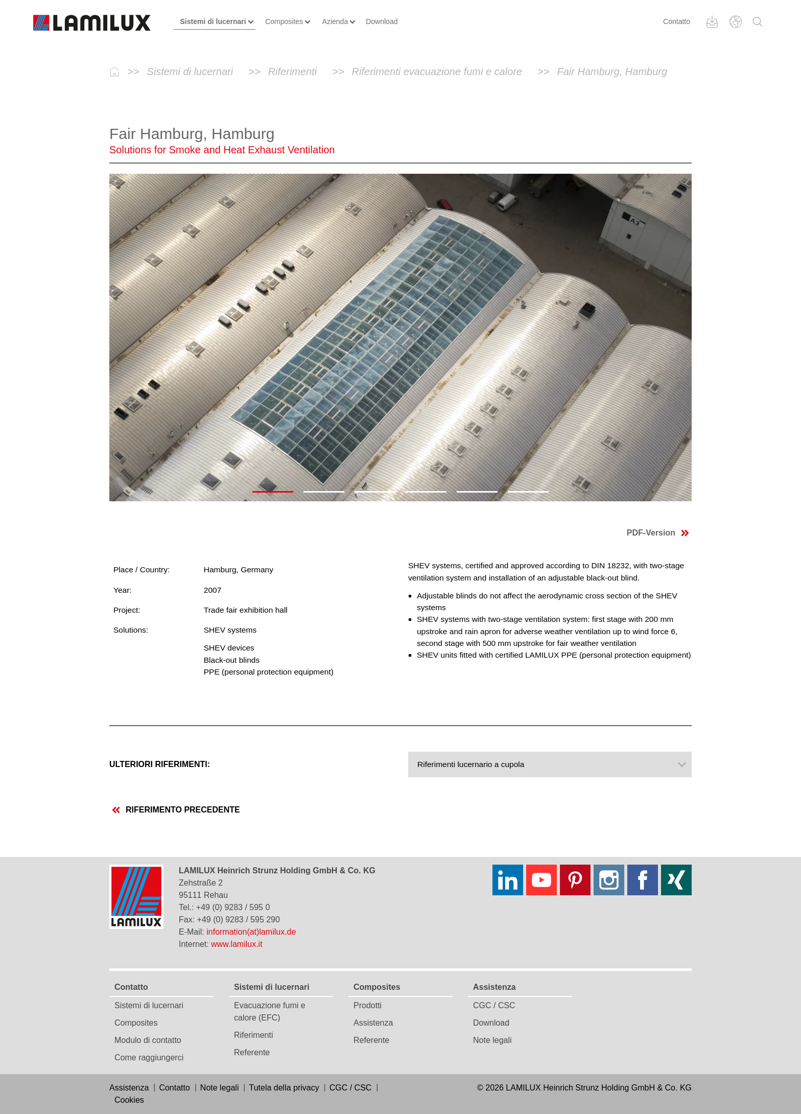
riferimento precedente (176, 809)
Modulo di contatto (147, 1040)
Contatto (676, 21)
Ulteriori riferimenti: (159, 764)
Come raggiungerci (148, 1057)
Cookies (129, 1100)
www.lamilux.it (236, 944)
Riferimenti (253, 1035)
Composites (135, 1022)
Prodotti (368, 1005)
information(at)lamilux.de (251, 931)
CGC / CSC (494, 1005)
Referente (252, 1052)
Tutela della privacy (284, 1087)
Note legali (492, 1040)
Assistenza (373, 1022)
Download (491, 1022)
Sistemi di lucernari (148, 1005)
